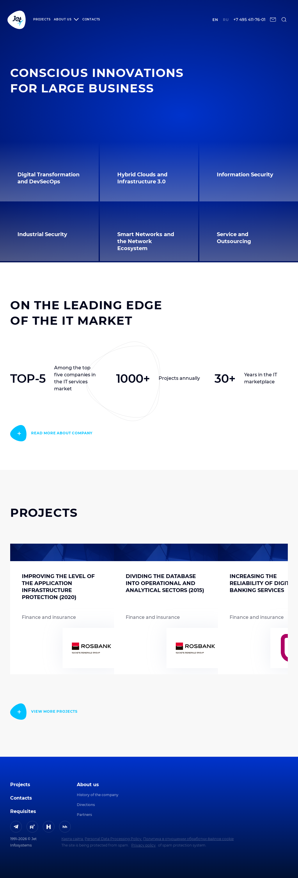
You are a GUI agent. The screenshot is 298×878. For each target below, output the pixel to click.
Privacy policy (143, 845)
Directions (86, 805)
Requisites (23, 811)
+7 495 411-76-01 (249, 19)
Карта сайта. (72, 839)
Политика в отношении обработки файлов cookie (188, 839)
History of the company (97, 795)
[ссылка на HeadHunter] (65, 827)
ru (226, 19)
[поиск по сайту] (284, 19)
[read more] (51, 433)
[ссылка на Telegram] (16, 827)
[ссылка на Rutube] (32, 827)
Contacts (91, 19)
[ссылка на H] (48, 827)
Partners (84, 814)
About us (88, 784)
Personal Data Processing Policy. (113, 839)
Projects (41, 19)
